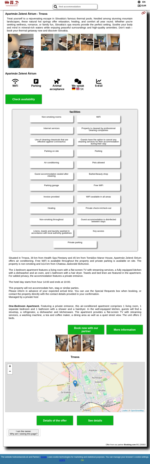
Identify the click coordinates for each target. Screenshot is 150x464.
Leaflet (124, 411)
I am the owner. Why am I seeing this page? (23, 432)
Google (43, 457)
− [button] (10, 371)
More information (125, 329)
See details (95, 420)
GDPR (62, 460)
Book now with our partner (86, 330)
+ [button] (10, 366)
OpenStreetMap (137, 411)
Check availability (23, 99)
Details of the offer (55, 420)
